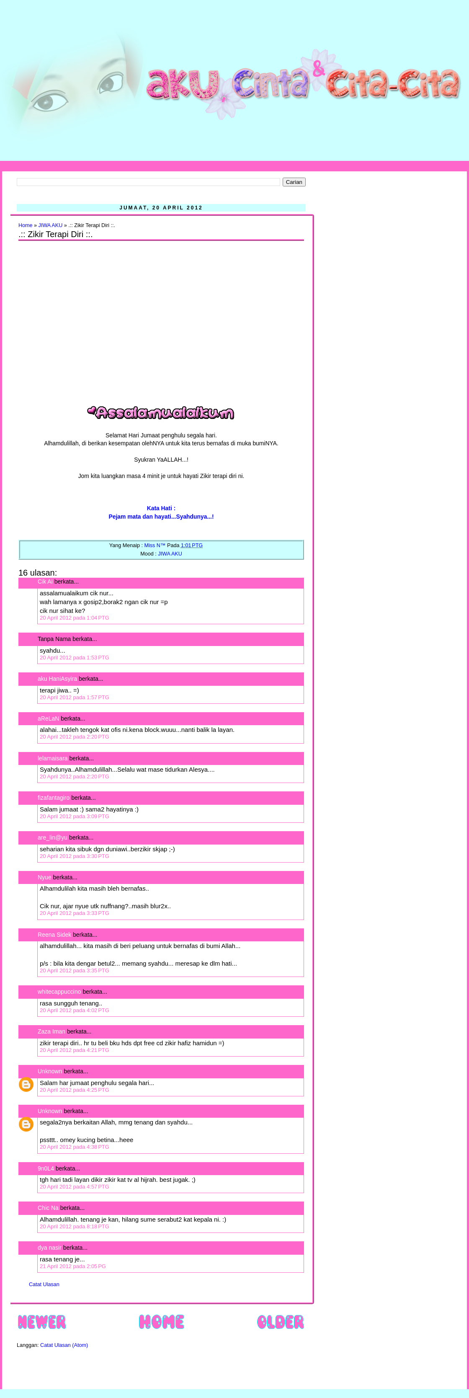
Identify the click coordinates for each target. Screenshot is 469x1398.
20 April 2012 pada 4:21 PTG (74, 1050)
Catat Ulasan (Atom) (64, 1345)
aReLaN (48, 718)
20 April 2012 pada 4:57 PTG (74, 1187)
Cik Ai (45, 581)
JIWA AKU (51, 225)
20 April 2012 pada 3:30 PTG (74, 856)
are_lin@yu (52, 837)
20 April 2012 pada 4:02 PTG (74, 1010)
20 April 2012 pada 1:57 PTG (74, 697)
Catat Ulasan (44, 1284)
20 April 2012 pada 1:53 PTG (74, 657)
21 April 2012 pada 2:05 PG (73, 1266)
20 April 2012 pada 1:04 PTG (74, 618)
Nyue (45, 877)
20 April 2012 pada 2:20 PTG (74, 737)
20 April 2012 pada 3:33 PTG (74, 913)
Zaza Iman (51, 1031)
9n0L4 (46, 1168)
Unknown (50, 1071)
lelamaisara (53, 758)
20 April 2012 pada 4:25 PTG (74, 1090)
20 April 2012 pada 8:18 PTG (74, 1226)
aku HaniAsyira (57, 678)
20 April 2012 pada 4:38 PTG (74, 1147)
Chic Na (48, 1207)
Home (25, 225)
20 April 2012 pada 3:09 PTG (74, 816)
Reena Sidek (54, 934)
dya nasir (50, 1247)
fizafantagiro (54, 797)
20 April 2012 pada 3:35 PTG (74, 970)
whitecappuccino (59, 991)
